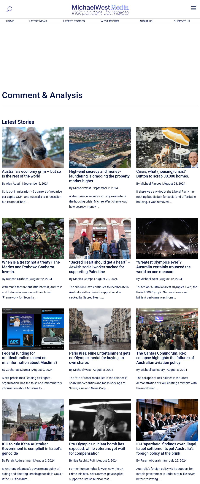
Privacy (190, 481)
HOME (10, 21)
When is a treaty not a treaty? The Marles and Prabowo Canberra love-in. (31, 208)
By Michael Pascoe (148, 125)
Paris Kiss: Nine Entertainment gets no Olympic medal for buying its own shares (99, 299)
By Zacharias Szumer (16, 311)
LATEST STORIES (74, 21)
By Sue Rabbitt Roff (82, 402)
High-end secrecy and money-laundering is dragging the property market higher (99, 117)
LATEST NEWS (38, 21)
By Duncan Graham (15, 220)
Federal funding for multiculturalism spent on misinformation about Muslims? (29, 299)
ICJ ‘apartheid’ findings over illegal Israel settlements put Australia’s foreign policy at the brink (166, 390)
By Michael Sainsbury (150, 311)
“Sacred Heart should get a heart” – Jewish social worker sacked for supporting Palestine (99, 208)
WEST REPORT (110, 21)
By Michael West (80, 129)
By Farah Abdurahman (17, 402)
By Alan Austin (11, 125)
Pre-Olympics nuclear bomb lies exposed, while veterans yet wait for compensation (97, 390)
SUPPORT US (182, 21)
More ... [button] (186, 440)
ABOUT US (146, 21)
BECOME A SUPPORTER (178, 457)
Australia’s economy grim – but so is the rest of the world (31, 115)
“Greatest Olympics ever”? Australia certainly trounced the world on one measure (163, 208)
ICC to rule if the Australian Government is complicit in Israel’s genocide (32, 390)
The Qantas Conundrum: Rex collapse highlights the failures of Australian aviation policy (165, 299)
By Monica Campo (81, 220)
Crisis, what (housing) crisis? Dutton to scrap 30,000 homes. (162, 115)
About (166, 481)
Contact (177, 481)
